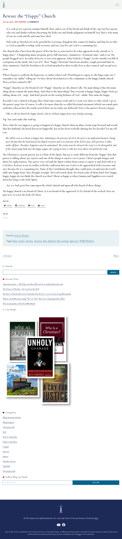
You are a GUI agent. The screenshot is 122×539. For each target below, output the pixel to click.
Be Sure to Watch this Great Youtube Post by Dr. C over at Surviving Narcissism (37, 294)
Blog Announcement (12, 417)
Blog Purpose (8, 422)
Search (8, 266)
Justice (5, 456)
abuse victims (18, 241)
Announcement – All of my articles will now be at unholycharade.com (33, 284)
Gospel (6, 446)
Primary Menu (117, 4)
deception (38, 241)
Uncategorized (9, 471)
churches (29, 241)
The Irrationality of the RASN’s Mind (19, 303)
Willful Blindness (86, 241)
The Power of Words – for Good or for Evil (21, 289)
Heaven (6, 451)
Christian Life (9, 427)
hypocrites (74, 241)
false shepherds (49, 241)
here (96, 518)
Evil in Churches (22, 235)
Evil (4, 432)
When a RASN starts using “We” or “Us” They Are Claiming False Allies (34, 298)
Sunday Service (9, 461)
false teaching (62, 241)
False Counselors (10, 441)
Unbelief (6, 466)
